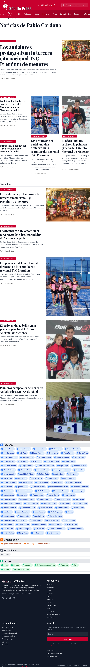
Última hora (10, 14)
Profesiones (51, 611)
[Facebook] (3, 598)
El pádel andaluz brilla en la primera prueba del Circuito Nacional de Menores (75, 146)
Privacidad (61, 666)
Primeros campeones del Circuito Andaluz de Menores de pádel (13, 148)
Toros (55, 14)
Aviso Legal (6, 642)
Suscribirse (67, 639)
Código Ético (6, 630)
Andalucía (27, 14)
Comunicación (65, 14)
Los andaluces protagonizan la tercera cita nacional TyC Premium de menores (19, 197)
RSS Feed (50, 617)
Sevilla (18, 14)
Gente (37, 14)
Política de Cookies (8, 636)
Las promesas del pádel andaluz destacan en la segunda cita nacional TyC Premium (45, 148)
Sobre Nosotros (7, 627)
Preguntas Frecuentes (54, 653)
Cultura (76, 14)
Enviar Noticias (52, 656)
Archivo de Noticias (53, 614)
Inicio (2, 19)
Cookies (69, 666)
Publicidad (50, 650)
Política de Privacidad (9, 633)
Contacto (5, 645)
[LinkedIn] (14, 598)
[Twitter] (6, 598)
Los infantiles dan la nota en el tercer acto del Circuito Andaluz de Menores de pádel (13, 106)
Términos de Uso (8, 639)
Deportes (45, 14)
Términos (77, 666)
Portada (49, 585)
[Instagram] (10, 598)
